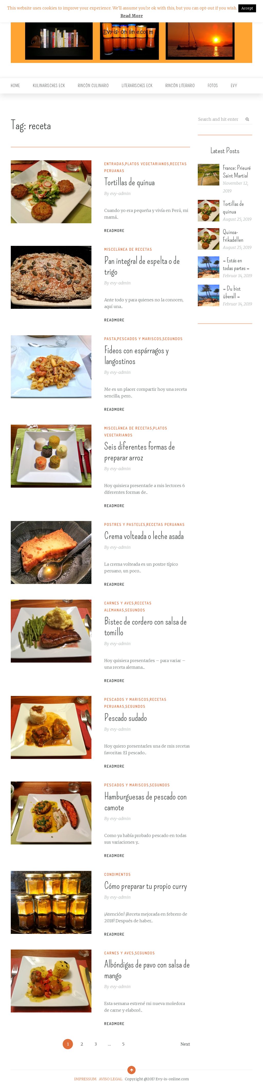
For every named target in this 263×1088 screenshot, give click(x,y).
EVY (234, 85)
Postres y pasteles (125, 524)
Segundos (173, 339)
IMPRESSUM (85, 1079)
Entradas (114, 164)
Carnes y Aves (119, 603)
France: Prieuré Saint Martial (237, 171)
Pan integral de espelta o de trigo (142, 266)
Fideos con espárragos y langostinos (136, 356)
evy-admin (120, 193)
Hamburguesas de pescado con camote (145, 802)
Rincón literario (180, 85)
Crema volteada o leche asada (144, 536)
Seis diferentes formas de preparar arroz (139, 452)
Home (15, 85)
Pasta (110, 339)
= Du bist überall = (232, 292)
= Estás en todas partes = (236, 264)
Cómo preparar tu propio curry (145, 885)
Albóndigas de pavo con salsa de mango (147, 970)
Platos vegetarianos (147, 164)
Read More (131, 15)
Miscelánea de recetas (128, 249)
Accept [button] (247, 8)
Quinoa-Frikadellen (233, 235)
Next (185, 1044)
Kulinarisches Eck (49, 85)
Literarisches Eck (137, 85)
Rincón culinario (93, 85)
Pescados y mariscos (139, 339)
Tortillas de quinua (129, 182)
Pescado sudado (125, 717)
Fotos (213, 85)
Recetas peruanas (165, 524)
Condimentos (117, 874)
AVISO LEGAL (111, 1079)
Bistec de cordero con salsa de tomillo (145, 627)
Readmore (114, 230)
